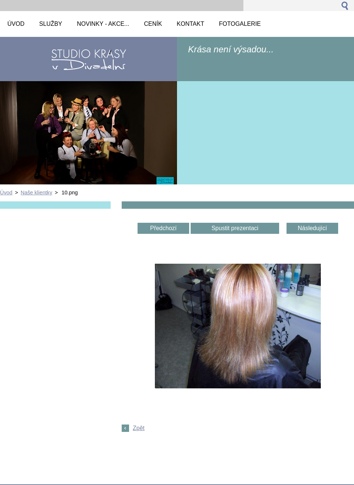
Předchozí (163, 228)
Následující (312, 228)
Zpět (139, 428)
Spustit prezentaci (234, 228)
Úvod (6, 192)
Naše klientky (36, 192)
